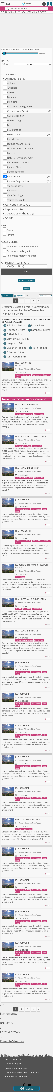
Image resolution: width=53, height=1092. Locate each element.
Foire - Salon (14, 134)
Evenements (8, 1013)
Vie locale (12, 190)
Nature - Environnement (20, 157)
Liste (4, 295)
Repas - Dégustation (18, 181)
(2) (49, 111)
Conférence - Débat (17, 111)
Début (5, 64)
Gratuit (10, 230)
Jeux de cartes (14, 139)
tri (27, 295)
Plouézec (10, 330)
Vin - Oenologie (15, 195)
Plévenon (10, 352)
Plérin (33, 347)
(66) (49, 176)
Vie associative (15, 185)
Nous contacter (12, 1059)
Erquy (33, 325)
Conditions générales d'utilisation (22, 1072)
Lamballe (35, 330)
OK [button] (26, 272)
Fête (9, 125)
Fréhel (8, 334)
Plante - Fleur (14, 167)
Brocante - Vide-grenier (19, 106)
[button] (26, 281)
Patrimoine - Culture (18, 162)
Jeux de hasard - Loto (18, 143)
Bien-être (12, 101)
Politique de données (15, 1076)
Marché (11, 153)
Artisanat (12, 87)
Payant (10, 234)
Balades (11, 97)
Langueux (10, 343)
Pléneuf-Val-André (12, 1041)
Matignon (10, 347)
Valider (26, 288)
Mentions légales (13, 1063)
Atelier (10, 92)
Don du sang (14, 120)
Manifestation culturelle (20, 148)
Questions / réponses (15, 1068)
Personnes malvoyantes (19, 251)
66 (26, 1088)
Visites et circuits (16, 199)
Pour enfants (14, 176)
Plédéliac (10, 325)
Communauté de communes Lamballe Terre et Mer (26, 308)
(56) (49, 134)
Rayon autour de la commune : (17, 49)
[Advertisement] (26, 30)
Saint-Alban (11, 356)
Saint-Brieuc (12, 338)
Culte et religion (15, 115)
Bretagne (7, 307)
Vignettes (19, 295)
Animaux (12, 83)
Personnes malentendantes (21, 255)
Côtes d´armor (23, 307)
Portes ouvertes (15, 171)
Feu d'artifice (14, 129)
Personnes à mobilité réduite (22, 246)
